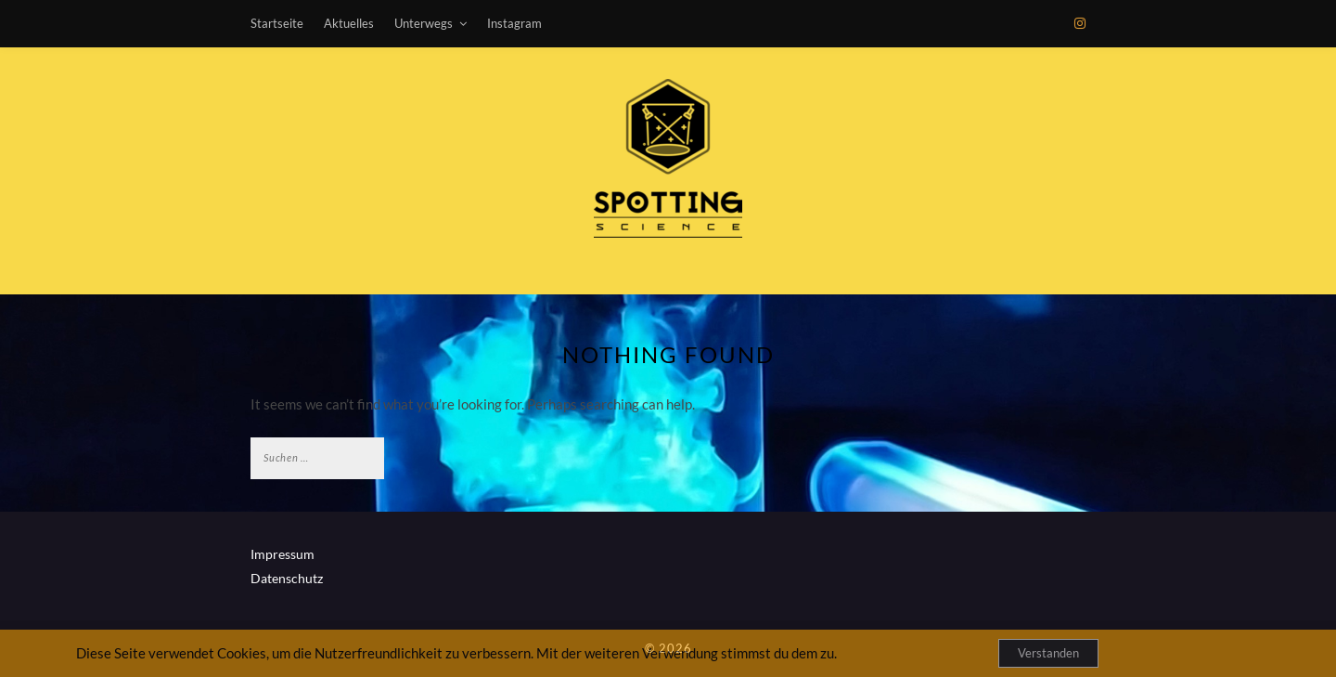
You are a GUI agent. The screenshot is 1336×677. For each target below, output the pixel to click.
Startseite (276, 23)
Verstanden (1048, 652)
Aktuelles (349, 23)
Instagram (514, 23)
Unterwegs (423, 23)
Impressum (282, 554)
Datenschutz (286, 578)
